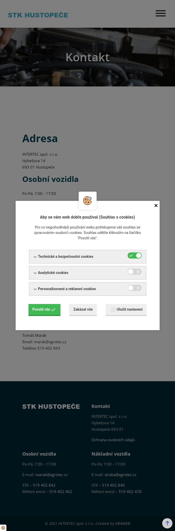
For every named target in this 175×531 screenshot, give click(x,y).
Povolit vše (44, 309)
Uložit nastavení (127, 309)
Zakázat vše (83, 309)
